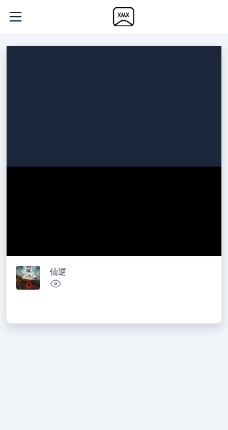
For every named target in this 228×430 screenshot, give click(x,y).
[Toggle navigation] (15, 16)
